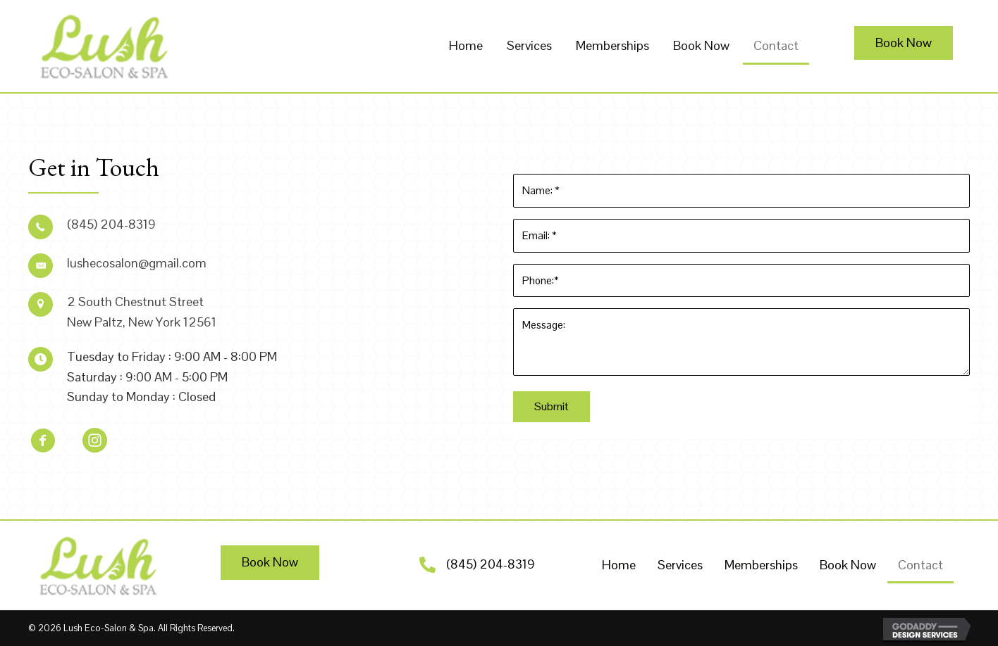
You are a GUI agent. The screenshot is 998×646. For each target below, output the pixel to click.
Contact (920, 565)
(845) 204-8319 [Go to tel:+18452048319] (111, 224)
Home (619, 565)
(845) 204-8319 (490, 564)
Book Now (848, 565)
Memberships (761, 565)
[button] (903, 43)
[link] (465, 46)
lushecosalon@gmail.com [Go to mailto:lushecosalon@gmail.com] (137, 263)
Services (680, 565)
